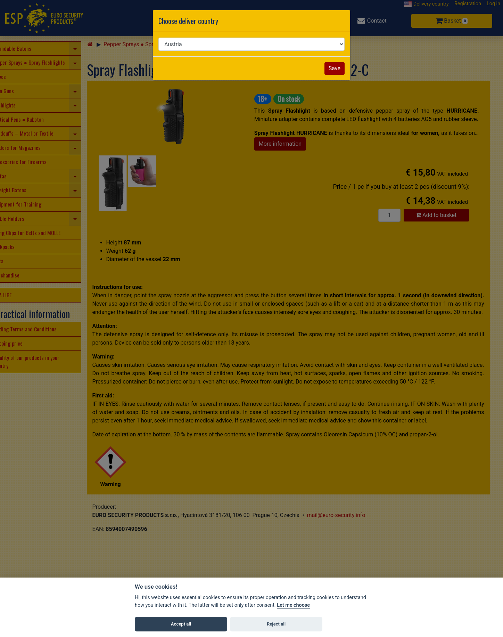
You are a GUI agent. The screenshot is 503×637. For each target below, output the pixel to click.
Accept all (181, 624)
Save (334, 68)
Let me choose (293, 605)
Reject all (276, 624)
